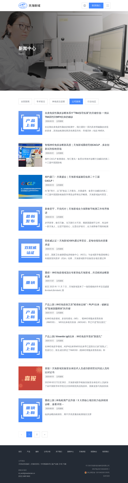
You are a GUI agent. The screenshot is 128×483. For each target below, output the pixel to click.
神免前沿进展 (58, 101)
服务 (37, 452)
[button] (108, 5)
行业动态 (92, 101)
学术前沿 (41, 101)
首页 (20, 452)
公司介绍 (47, 452)
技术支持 (106, 476)
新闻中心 (70, 452)
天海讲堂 (82, 452)
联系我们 (96, 5)
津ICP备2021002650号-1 (101, 469)
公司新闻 (76, 101)
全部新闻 (25, 101)
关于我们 (59, 452)
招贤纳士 (94, 452)
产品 (28, 452)
